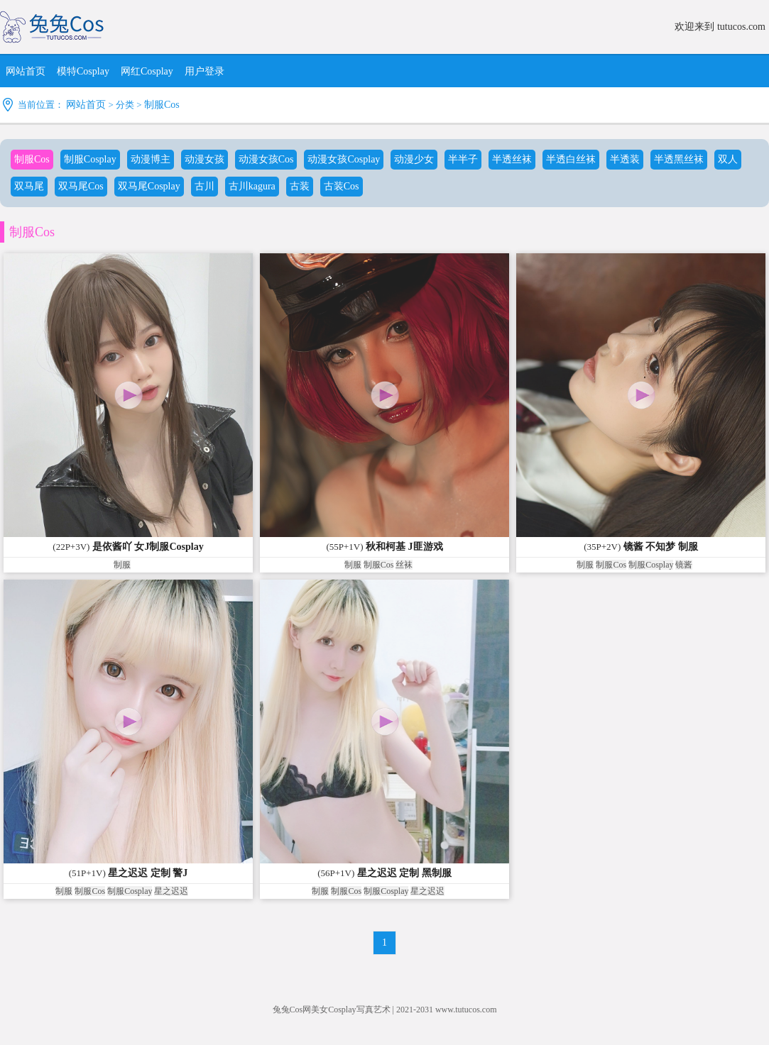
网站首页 (86, 104)
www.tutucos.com (466, 1009)
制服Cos (162, 104)
